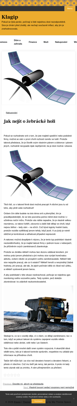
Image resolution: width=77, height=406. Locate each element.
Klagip (10, 17)
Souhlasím (38, 401)
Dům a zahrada (18, 42)
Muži (46, 42)
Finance (33, 42)
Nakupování (61, 42)
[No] (73, 398)
